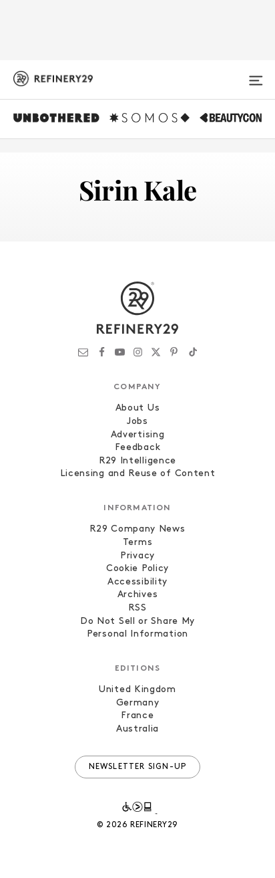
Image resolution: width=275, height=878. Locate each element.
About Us (137, 408)
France (137, 716)
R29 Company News (137, 529)
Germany (138, 703)
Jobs (137, 422)
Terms (138, 543)
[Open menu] (256, 75)
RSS (137, 608)
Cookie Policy (137, 569)
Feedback (138, 448)
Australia (137, 729)
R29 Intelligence (137, 461)
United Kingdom (137, 690)
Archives (137, 595)
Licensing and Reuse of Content (138, 474)
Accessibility (137, 582)
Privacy (137, 556)
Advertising (138, 435)
